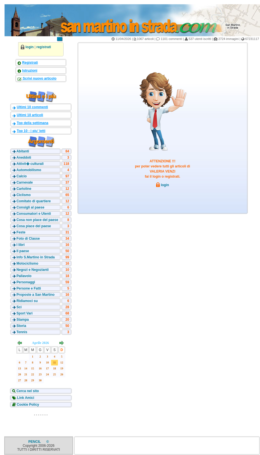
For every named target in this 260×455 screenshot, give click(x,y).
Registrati (30, 63)
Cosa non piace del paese (37, 220)
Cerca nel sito (27, 391)
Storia (21, 326)
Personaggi (25, 282)
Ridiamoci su (27, 301)
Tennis (21, 332)
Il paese (22, 251)
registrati (43, 47)
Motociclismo (27, 263)
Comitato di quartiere (33, 201)
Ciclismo (23, 195)
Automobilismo (28, 170)
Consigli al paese (30, 207)
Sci (19, 307)
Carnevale (24, 182)
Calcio (21, 176)
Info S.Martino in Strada (35, 257)
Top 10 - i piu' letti (31, 131)
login (30, 47)
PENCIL (35, 442)
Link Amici (25, 398)
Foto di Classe (28, 239)
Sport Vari (24, 313)
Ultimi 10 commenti (32, 107)
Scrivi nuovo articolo (39, 78)
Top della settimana (32, 123)
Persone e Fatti (28, 288)
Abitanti (22, 151)
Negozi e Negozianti (32, 270)
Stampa (22, 320)
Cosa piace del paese (33, 226)
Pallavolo (24, 276)
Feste (20, 232)
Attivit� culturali (30, 164)
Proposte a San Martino (35, 295)
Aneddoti (23, 158)
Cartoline (23, 189)
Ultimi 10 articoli (30, 115)
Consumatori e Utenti (33, 214)
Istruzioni (29, 71)
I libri (20, 245)
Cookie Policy (27, 405)
